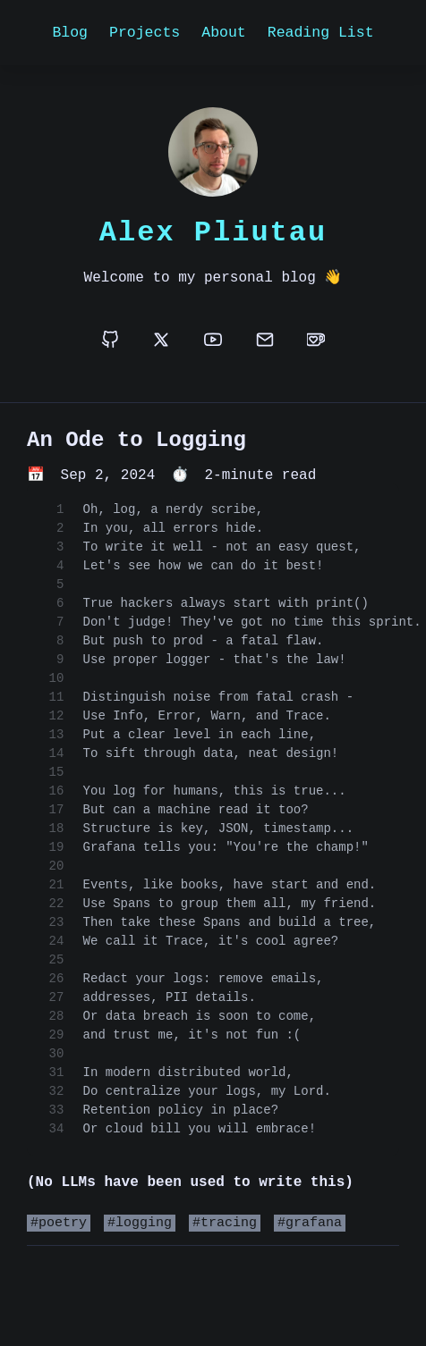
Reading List (321, 31)
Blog (70, 31)
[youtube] (213, 341)
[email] (265, 341)
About (223, 31)
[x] (161, 341)
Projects (144, 31)
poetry (62, 1224)
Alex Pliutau (213, 232)
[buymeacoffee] (316, 341)
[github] (110, 341)
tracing (228, 1224)
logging (143, 1224)
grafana (313, 1224)
